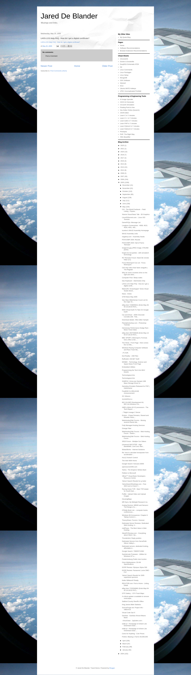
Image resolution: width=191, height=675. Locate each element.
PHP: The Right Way (127, 134)
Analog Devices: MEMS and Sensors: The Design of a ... (135, 506)
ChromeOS (124, 59)
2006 (122, 179)
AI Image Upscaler (126, 99)
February (125, 647)
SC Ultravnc (126, 396)
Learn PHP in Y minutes (128, 123)
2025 (122, 145)
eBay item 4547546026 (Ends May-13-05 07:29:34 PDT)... (135, 334)
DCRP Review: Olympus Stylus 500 (134, 567)
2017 (122, 158)
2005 (122, 182)
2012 (122, 170)
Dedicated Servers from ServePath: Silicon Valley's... (134, 542)
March (124, 644)
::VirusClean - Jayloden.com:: (132, 621)
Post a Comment (51, 56)
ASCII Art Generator (127, 102)
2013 (122, 167)
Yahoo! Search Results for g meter (134, 481)
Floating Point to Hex (127, 107)
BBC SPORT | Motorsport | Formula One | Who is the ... (134, 339)
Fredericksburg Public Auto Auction (134, 559)
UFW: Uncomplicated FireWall (130, 91)
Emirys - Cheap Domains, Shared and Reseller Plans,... (135, 416)
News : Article (127, 294)
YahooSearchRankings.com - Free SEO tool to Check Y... (134, 485)
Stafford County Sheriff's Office (132, 601)
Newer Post (46, 66)
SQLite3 (123, 83)
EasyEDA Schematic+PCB (129, 64)
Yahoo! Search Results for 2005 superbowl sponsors (133, 576)
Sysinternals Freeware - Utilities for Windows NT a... (134, 555)
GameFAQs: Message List (131, 222)
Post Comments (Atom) (58, 71)
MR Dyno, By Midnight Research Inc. (135, 502)
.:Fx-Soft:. (125, 353)
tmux (121, 86)
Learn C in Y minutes (127, 115)
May (124, 207)
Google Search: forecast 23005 (133, 464)
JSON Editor (124, 113)
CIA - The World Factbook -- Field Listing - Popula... (133, 210)
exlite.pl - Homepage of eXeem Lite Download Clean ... (134, 625)
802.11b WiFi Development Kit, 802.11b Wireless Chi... (133, 403)
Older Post (107, 66)
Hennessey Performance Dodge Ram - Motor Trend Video (135, 329)
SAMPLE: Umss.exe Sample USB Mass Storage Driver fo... (134, 382)
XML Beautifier (125, 137)
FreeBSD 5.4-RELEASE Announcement (130, 392)
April (124, 641)
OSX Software (125, 80)
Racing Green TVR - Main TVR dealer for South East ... (135, 490)
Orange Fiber (126, 428)
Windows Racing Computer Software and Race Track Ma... (135, 349)
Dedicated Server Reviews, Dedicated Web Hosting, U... (135, 524)
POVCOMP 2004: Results (131, 240)
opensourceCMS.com (129, 467)
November (126, 188)
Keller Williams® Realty (130, 580)
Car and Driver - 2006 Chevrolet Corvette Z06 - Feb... (133, 316)
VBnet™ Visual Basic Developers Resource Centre (133, 477)
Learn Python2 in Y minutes (129, 126)
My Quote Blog (125, 37)
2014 (122, 164)
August (125, 197)
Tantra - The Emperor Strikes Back (134, 470)
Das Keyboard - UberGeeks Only (133, 281)
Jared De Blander (69, 16)
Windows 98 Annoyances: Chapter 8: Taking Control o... (135, 516)
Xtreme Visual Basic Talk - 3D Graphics (135, 214)
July (124, 200)
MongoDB (123, 78)
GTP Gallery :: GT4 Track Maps (133, 593)
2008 (122, 173)
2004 (122, 654)
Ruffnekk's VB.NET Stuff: (130, 359)
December (126, 185)
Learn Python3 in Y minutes (129, 129)
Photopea (123, 132)
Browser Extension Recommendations (133, 51)
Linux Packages (125, 72)
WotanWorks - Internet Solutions (133, 449)
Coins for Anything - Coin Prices (133, 634)
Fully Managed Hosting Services (133, 425)
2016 (122, 161)
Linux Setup (124, 75)
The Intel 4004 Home (129, 461)
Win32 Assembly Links (130, 234)
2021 (122, 149)
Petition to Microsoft (129, 473)
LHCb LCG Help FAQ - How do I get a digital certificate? (60, 42)
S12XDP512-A (127, 399)
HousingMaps (127, 499)
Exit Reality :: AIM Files (130, 356)
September (126, 194)
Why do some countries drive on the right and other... (134, 273)
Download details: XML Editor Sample (135, 320)
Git (121, 67)
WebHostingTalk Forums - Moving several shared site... (134, 421)
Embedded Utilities (128, 367)
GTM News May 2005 (129, 297)
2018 (122, 155)
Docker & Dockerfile (127, 61)
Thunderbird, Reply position (131, 538)
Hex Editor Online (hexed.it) (129, 110)
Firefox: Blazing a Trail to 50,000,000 (135, 637)
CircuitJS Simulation (127, 105)
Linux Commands (126, 70)
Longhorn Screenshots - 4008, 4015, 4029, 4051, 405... (135, 226)
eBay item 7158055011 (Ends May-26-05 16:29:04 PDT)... (135, 306)
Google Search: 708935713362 (133, 551)
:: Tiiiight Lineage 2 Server (131, 412)
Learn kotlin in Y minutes (128, 121)
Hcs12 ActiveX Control (130, 457)
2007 (122, 176)
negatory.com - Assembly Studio (133, 237)
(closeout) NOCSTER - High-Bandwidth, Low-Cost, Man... (133, 445)
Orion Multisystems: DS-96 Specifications (131, 563)
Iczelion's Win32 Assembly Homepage (135, 230)
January (125, 650)
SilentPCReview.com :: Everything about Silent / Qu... (134, 534)
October (125, 191)
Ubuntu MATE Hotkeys (128, 88)
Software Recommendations (130, 48)
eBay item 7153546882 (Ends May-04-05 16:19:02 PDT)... (135, 589)
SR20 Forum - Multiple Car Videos (134, 441)
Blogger (112, 668)
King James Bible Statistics (131, 604)
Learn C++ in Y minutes (128, 118)
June (124, 203)
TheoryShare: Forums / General (133, 520)
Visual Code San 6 (128, 612)
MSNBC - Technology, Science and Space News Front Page (134, 363)
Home (77, 66)
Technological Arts (128, 375)
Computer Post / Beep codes (132, 278)
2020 (122, 152)
